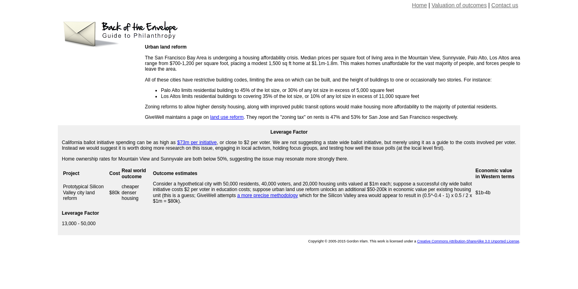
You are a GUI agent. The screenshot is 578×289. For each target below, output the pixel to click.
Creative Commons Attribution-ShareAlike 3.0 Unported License (468, 241)
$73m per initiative (197, 142)
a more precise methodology (267, 195)
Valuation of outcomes (459, 5)
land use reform (227, 117)
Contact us (504, 5)
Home (419, 5)
